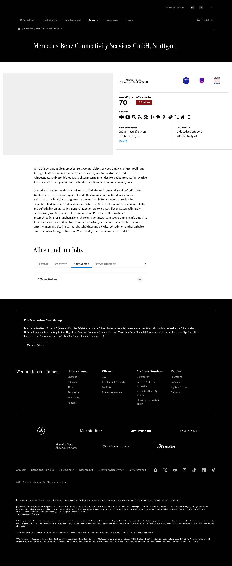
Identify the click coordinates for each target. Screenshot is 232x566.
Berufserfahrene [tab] (106, 263)
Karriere (93, 20)
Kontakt (72, 402)
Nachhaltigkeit (72, 20)
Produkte (204, 20)
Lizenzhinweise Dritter (111, 469)
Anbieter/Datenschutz (174, 7)
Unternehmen (27, 20)
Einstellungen (66, 469)
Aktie (70, 387)
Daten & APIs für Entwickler (145, 384)
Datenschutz (86, 469)
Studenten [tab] (61, 263)
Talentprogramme (112, 392)
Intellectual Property (113, 382)
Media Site (73, 397)
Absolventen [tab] (81, 263)
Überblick (73, 377)
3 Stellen (144, 102)
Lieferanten (142, 377)
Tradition (107, 387)
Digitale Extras (179, 387)
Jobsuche (73, 382)
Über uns (41, 28)
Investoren (112, 20)
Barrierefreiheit (137, 469)
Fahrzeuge (176, 377)
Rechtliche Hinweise (42, 469)
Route (123, 141)
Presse (129, 20)
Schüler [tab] (43, 263)
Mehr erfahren (35, 345)
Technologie (50, 20)
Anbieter (21, 469)
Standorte (54, 28)
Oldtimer (176, 392)
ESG (104, 377)
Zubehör (175, 382)
